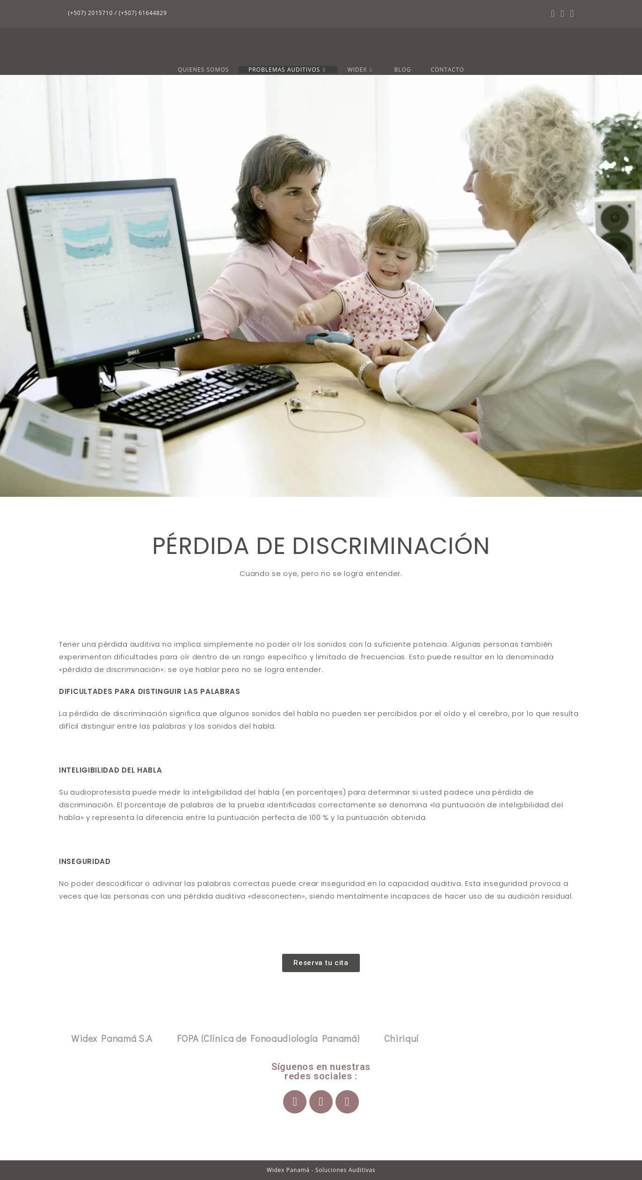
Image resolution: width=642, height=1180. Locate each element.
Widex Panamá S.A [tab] (112, 1038)
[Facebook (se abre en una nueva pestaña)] (552, 13)
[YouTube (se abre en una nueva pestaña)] (570, 13)
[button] (321, 963)
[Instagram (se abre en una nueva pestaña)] (562, 13)
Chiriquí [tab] (401, 1038)
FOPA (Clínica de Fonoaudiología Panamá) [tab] (268, 1038)
